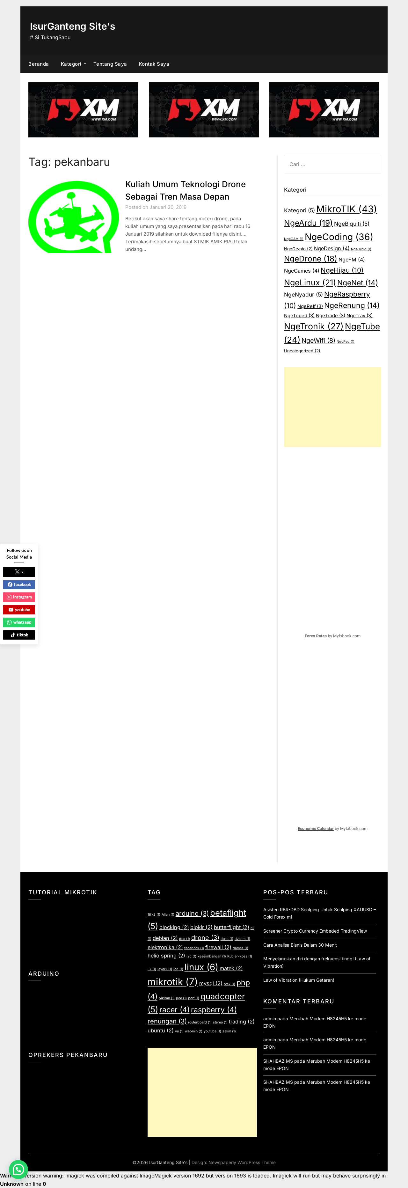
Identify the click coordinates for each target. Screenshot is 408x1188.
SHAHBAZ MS (278, 1061)
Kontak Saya (154, 64)
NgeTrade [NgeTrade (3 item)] (330, 316)
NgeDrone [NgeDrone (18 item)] (310, 258)
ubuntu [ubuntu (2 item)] (161, 1030)
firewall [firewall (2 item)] (218, 947)
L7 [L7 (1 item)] (152, 969)
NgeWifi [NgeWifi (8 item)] (318, 340)
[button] (18, 1169)
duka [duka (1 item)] (227, 939)
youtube (19, 609)
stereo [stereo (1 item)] (220, 1022)
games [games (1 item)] (240, 948)
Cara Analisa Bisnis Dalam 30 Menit (300, 945)
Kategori (71, 64)
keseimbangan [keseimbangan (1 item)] (212, 956)
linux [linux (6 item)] (201, 967)
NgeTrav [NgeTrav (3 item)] (359, 316)
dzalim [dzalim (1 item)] (242, 939)
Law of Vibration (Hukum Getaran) (298, 980)
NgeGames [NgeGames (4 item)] (301, 271)
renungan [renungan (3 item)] (167, 1021)
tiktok (19, 634)
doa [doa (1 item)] (184, 939)
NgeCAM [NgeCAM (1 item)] (293, 239)
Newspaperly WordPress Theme (242, 1162)
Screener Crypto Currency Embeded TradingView (315, 931)
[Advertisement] (332, 407)
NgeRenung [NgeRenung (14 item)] (352, 305)
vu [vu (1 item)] (179, 1031)
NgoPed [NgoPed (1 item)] (345, 342)
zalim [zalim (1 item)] (229, 1031)
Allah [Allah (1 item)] (168, 915)
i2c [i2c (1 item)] (191, 956)
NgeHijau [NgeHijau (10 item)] (342, 270)
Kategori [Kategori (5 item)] (299, 210)
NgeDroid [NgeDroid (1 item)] (361, 249)
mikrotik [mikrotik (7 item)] (173, 981)
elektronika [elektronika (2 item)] (165, 947)
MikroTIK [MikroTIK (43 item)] (346, 209)
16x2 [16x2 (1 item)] (154, 915)
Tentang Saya (110, 64)
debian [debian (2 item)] (165, 938)
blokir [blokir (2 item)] (201, 927)
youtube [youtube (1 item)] (212, 1031)
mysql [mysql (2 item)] (210, 983)
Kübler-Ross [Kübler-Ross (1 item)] (239, 956)
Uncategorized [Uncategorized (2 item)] (302, 350)
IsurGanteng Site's (72, 26)
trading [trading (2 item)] (242, 1021)
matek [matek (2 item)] (231, 968)
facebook (19, 584)
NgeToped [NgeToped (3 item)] (299, 316)
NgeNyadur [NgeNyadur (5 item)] (303, 294)
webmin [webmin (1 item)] (193, 1031)
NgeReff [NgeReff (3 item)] (310, 306)
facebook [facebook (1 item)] (194, 948)
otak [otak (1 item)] (229, 984)
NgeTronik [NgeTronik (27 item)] (314, 326)
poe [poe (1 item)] (181, 998)
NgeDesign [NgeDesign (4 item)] (332, 248)
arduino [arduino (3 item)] (192, 913)
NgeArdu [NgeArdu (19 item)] (308, 223)
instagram (19, 596)
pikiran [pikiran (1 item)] (167, 998)
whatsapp (19, 622)
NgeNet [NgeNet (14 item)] (357, 282)
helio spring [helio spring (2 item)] (166, 955)
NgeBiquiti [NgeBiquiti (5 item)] (351, 223)
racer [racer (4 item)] (174, 1009)
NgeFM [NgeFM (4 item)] (352, 259)
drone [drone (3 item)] (205, 938)
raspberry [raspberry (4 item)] (214, 1009)
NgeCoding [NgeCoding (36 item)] (339, 236)
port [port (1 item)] (193, 998)
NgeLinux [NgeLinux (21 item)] (310, 282)
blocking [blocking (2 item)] (174, 927)
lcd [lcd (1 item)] (178, 969)
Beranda (38, 64)
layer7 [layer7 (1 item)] (164, 969)
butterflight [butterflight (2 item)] (231, 927)
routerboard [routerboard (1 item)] (200, 1022)
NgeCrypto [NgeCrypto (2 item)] (298, 248)
